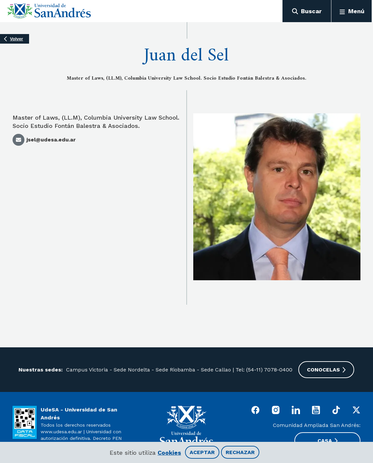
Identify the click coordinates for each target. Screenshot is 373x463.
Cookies (169, 452)
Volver (16, 39)
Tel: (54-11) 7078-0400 (264, 370)
